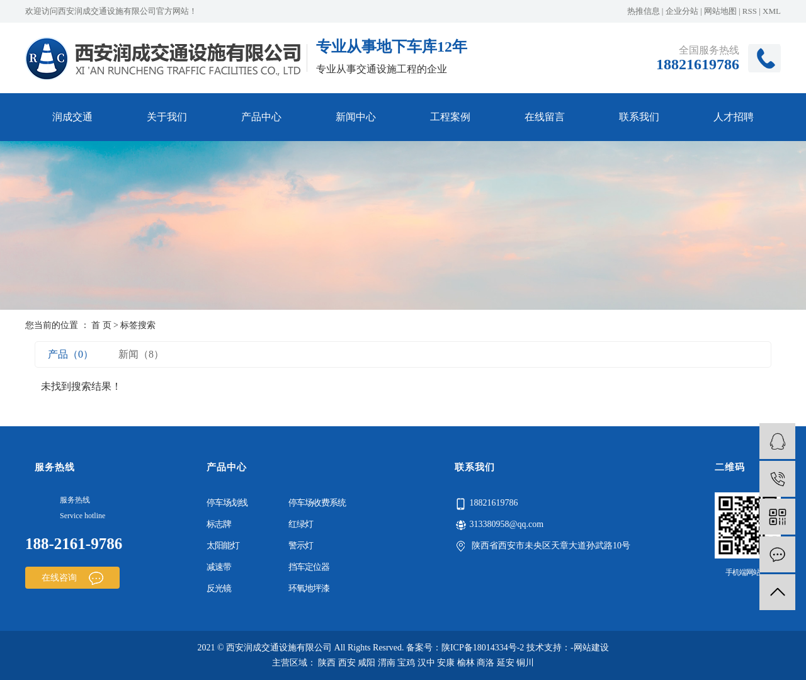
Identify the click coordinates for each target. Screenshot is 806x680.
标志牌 (219, 524)
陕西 (327, 662)
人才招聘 (733, 116)
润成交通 (72, 116)
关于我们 (167, 116)
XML (772, 11)
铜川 (525, 662)
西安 (347, 662)
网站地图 (720, 11)
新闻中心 (356, 116)
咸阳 (366, 662)
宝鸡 (406, 662)
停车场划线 (227, 502)
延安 (505, 662)
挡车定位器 (308, 567)
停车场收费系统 (317, 502)
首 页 (101, 325)
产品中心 (261, 116)
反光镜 (219, 588)
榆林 (466, 662)
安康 (446, 662)
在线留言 (545, 116)
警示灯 (300, 545)
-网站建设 (589, 647)
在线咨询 (72, 577)
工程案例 (450, 116)
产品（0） (70, 354)
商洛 (485, 662)
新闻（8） (141, 354)
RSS (749, 11)
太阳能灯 (223, 545)
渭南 (386, 662)
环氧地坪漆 (308, 588)
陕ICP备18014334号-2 (482, 647)
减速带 (219, 567)
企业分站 (682, 11)
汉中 (426, 662)
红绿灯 (300, 524)
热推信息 (643, 11)
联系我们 (639, 116)
